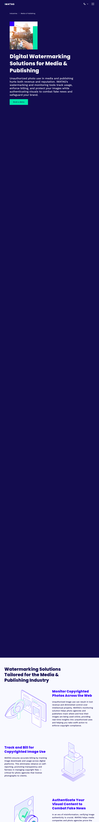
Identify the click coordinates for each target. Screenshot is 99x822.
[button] (84, 4)
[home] (9, 4)
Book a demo (18, 102)
